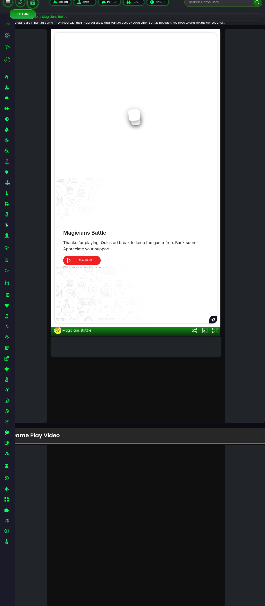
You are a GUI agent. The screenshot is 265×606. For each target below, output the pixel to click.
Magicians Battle (80, 403)
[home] (9, 23)
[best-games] (9, 35)
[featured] (9, 47)
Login (23, 14)
